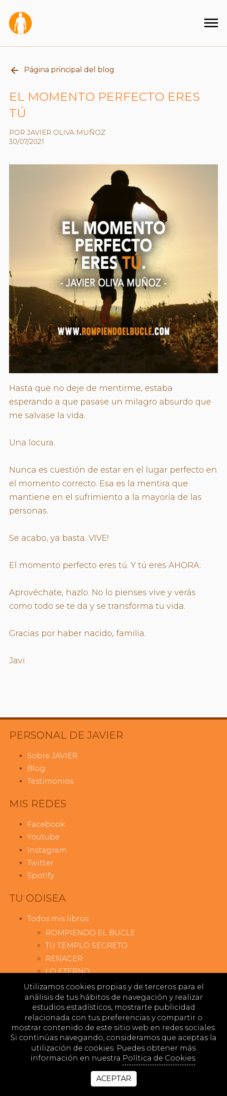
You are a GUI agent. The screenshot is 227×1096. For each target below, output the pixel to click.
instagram (47, 850)
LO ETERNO (67, 971)
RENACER (64, 958)
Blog (36, 768)
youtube (43, 837)
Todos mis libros (58, 918)
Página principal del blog (61, 70)
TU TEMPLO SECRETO (86, 945)
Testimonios (50, 781)
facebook (46, 824)
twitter (40, 863)
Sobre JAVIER (52, 755)
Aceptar (113, 1078)
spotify (40, 875)
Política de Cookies (159, 1058)
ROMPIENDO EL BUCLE (90, 932)
